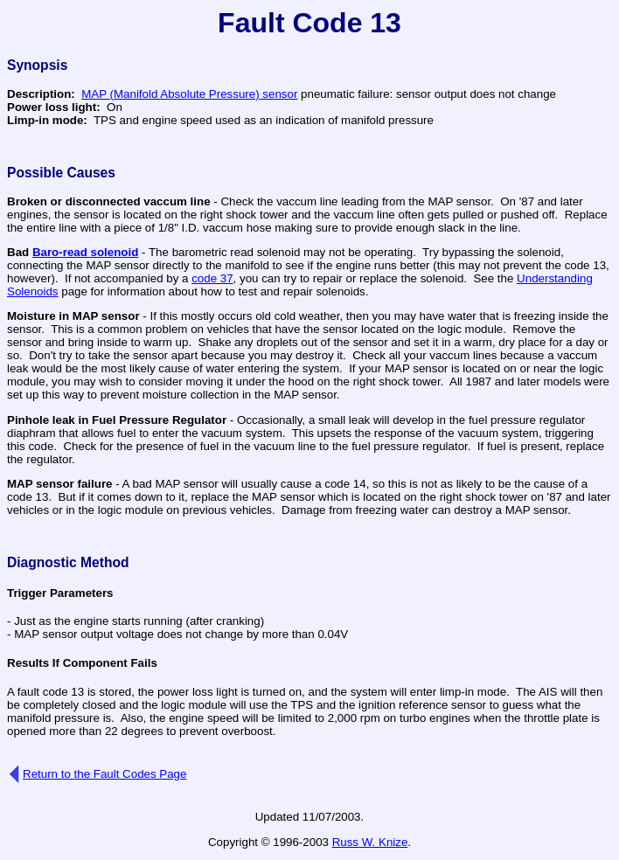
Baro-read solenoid (85, 252)
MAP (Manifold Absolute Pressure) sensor (189, 94)
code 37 (212, 278)
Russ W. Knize (370, 842)
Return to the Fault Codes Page (104, 773)
